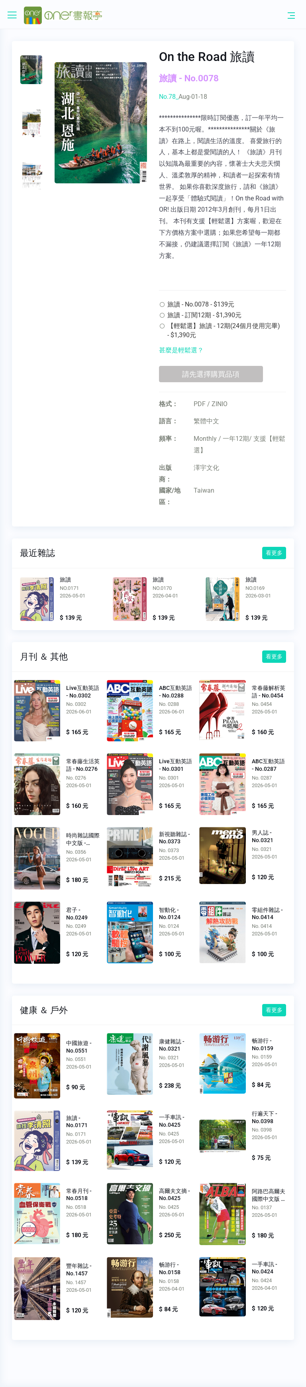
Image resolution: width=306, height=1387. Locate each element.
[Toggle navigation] (291, 15)
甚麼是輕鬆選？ (181, 350)
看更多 (274, 553)
